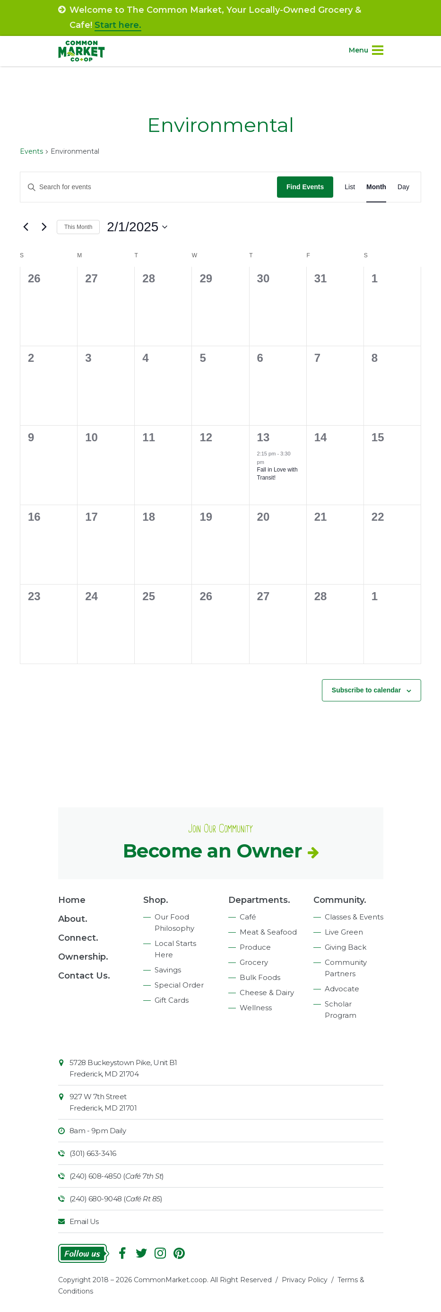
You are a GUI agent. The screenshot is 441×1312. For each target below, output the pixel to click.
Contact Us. (84, 976)
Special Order (179, 984)
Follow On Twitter (141, 1253)
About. (72, 919)
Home (72, 900)
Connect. (78, 938)
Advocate (342, 988)
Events (31, 151)
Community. (339, 900)
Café (248, 916)
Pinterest (179, 1253)
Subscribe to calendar (366, 690)
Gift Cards (172, 1000)
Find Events (305, 187)
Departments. (259, 900)
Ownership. (83, 957)
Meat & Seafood (268, 931)
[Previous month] (25, 227)
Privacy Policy (305, 1280)
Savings (168, 969)
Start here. (118, 25)
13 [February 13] (263, 437)
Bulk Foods (260, 977)
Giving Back (345, 947)
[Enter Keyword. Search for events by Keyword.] (148, 187)
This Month (78, 227)
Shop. (155, 900)
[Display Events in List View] (350, 187)
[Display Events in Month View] (376, 187)
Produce (255, 947)
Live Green (344, 931)
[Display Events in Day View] (403, 187)
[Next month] (44, 227)
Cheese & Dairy (267, 992)
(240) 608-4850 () (116, 1176)
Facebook (122, 1253)
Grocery (254, 962)
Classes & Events (354, 916)
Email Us (84, 1221)
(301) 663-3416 (92, 1153)
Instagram (160, 1253)
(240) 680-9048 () (116, 1198)
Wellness (256, 1007)
